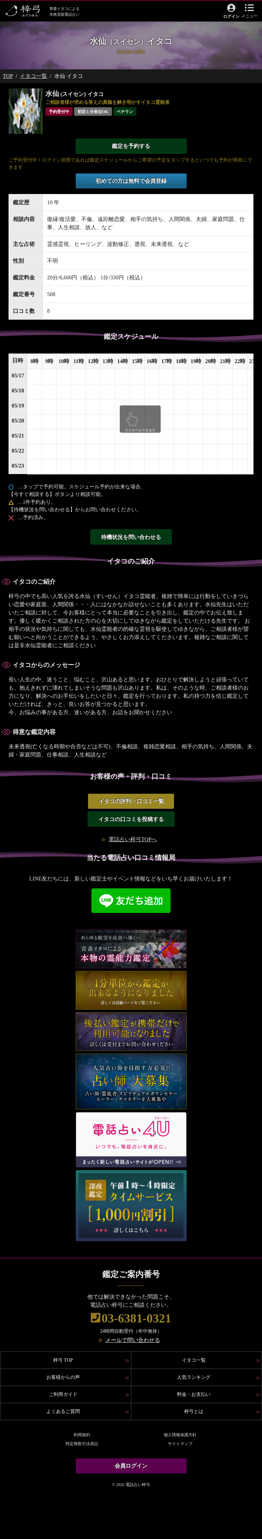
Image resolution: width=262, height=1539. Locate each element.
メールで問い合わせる (132, 1340)
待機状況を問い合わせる (131, 537)
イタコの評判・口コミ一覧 (131, 801)
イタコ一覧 (33, 76)
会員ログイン (131, 1466)
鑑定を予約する (131, 146)
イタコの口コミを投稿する (131, 819)
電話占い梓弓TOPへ (132, 839)
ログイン (231, 16)
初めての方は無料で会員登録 (131, 181)
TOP (8, 76)
